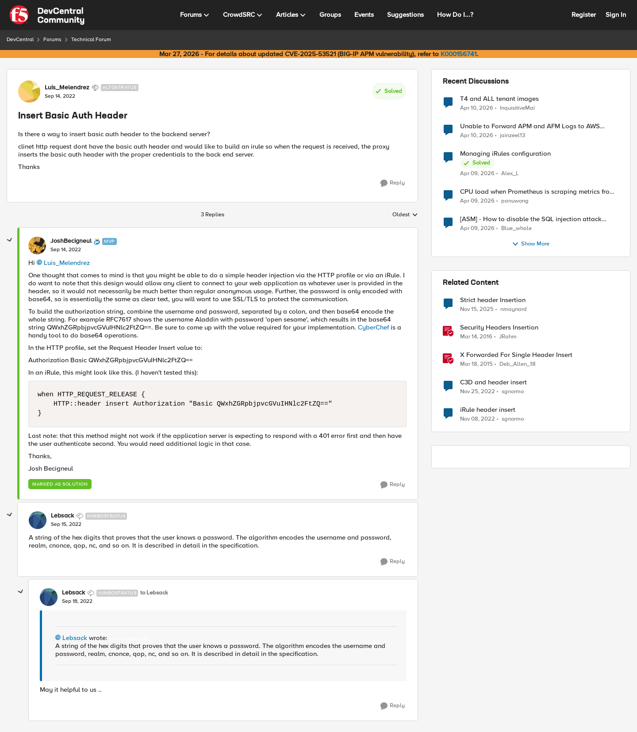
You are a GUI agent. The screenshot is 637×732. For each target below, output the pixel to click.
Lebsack (74, 638)
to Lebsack (154, 593)
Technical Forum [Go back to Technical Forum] (91, 39)
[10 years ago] (476, 337)
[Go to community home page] (47, 15)
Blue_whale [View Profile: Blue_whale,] (516, 228)
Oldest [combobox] (405, 214)
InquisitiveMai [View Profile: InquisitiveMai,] (517, 107)
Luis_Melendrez (67, 263)
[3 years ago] (477, 391)
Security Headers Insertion (499, 327)
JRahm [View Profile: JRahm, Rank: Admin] (508, 336)
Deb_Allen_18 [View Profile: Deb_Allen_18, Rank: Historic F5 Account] (517, 364)
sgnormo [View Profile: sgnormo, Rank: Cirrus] (513, 391)
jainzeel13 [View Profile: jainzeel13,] (512, 135)
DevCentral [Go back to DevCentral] (20, 39)
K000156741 (458, 54)
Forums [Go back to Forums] (52, 39)
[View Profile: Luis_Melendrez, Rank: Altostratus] (29, 91)
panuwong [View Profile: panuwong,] (515, 201)
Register (584, 15)
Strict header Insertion (493, 300)
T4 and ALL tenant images (499, 99)
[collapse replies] (9, 240)
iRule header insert (487, 410)
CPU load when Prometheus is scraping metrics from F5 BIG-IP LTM (537, 191)
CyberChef (373, 327)
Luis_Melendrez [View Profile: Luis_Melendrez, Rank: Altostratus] (67, 87)
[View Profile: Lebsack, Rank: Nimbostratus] (37, 520)
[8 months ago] (477, 309)
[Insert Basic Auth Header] (65, 250)
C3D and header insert (493, 382)
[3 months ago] (476, 107)
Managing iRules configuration (505, 153)
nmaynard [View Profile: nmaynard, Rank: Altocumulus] (513, 309)
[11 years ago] (476, 364)
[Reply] (393, 183)
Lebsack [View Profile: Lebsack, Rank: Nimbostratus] (62, 515)
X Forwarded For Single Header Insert (516, 355)
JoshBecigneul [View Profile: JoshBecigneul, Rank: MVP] (71, 241)
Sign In (616, 15)
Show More (530, 244)
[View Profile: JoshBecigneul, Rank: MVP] (37, 245)
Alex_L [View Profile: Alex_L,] (510, 173)
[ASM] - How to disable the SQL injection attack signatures (531, 219)
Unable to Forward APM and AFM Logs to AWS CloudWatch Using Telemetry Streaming (530, 126)
